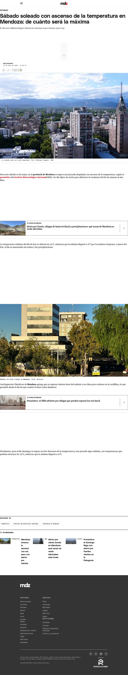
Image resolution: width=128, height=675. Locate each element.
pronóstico (5, 524)
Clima (44, 601)
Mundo (22, 610)
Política (22, 621)
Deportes (23, 627)
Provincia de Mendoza (51, 524)
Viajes (22, 636)
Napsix (44, 616)
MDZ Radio (46, 607)
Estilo (22, 613)
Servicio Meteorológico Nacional (30, 177)
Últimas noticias (25, 601)
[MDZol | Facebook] (90, 653)
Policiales (23, 607)
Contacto (45, 625)
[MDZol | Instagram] (96, 653)
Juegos (45, 610)
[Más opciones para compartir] (8, 70)
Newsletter (24, 642)
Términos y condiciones (50, 634)
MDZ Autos (24, 639)
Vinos (22, 616)
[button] (21, 3)
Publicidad (46, 622)
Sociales (23, 619)
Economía (23, 604)
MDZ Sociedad (8, 63)
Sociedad (4, 10)
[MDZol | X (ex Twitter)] (106, 653)
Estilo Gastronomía (26, 633)
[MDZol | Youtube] (101, 653)
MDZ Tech (46, 613)
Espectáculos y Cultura (28, 630)
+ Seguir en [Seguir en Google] (17, 70)
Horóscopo (46, 604)
